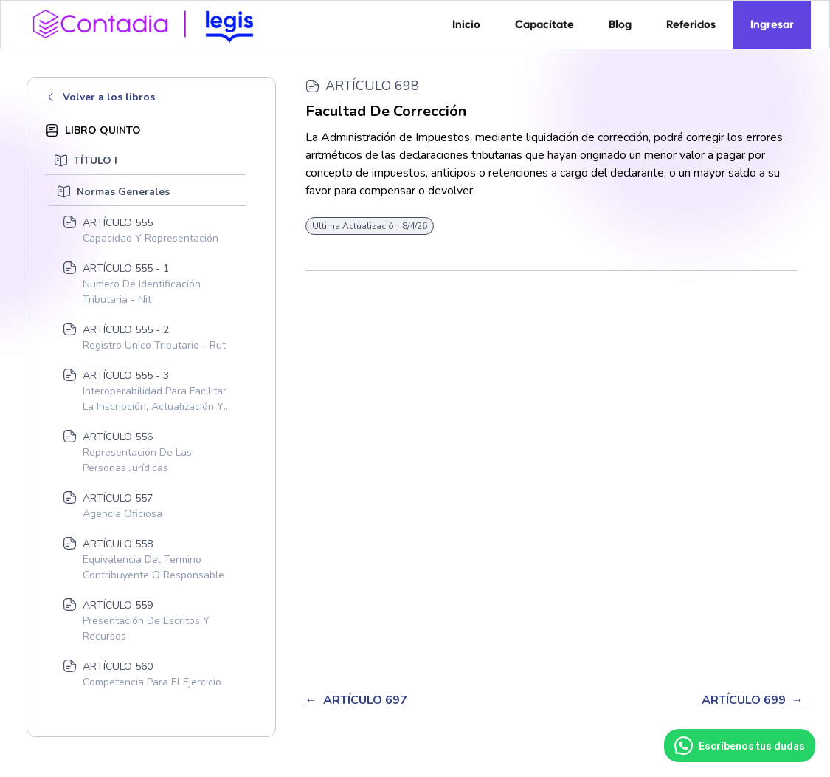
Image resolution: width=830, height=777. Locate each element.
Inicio (466, 24)
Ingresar (772, 24)
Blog (620, 24)
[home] (148, 23)
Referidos (691, 24)
